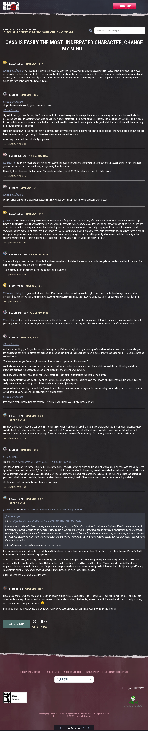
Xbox (133, 701)
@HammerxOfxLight (13, 70)
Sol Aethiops (16, 416)
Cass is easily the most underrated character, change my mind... (53, 509)
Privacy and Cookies (30, 672)
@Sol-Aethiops (10, 456)
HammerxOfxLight (18, 156)
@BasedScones (11, 110)
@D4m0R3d (9, 162)
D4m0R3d (13, 95)
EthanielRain (16, 589)
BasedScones (16, 64)
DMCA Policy (92, 672)
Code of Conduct (72, 672)
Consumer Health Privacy (117, 672)
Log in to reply (16, 624)
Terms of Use (52, 672)
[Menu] (142, 7)
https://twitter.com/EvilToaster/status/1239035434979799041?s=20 (44, 462)
